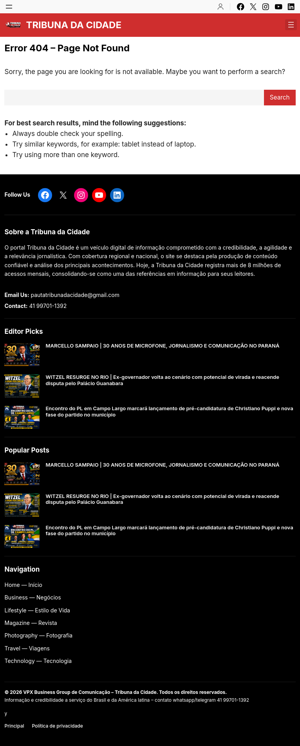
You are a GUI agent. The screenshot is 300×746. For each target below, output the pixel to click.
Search (280, 97)
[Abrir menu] (9, 6)
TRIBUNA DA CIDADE (73, 25)
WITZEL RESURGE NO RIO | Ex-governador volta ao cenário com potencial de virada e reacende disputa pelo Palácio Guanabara (162, 380)
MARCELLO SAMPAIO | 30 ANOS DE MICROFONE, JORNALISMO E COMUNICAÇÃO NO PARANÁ (162, 346)
